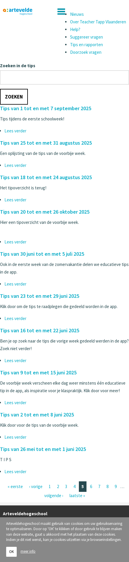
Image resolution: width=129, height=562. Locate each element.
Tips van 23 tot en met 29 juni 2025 (39, 296)
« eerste (15, 486)
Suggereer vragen (86, 37)
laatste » (77, 495)
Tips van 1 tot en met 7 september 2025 (45, 108)
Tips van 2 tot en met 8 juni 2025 (37, 414)
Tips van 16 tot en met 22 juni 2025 (39, 330)
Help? (75, 29)
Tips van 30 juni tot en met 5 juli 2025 (42, 253)
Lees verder (15, 131)
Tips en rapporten (86, 44)
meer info (28, 553)
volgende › (53, 495)
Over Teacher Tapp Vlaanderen (98, 22)
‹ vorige (36, 486)
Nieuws (77, 14)
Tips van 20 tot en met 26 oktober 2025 (44, 211)
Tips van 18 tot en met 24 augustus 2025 (46, 177)
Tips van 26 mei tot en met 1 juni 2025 (43, 449)
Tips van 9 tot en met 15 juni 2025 (38, 372)
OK (11, 553)
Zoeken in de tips (17, 65)
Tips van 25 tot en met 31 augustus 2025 (46, 142)
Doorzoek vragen (85, 52)
